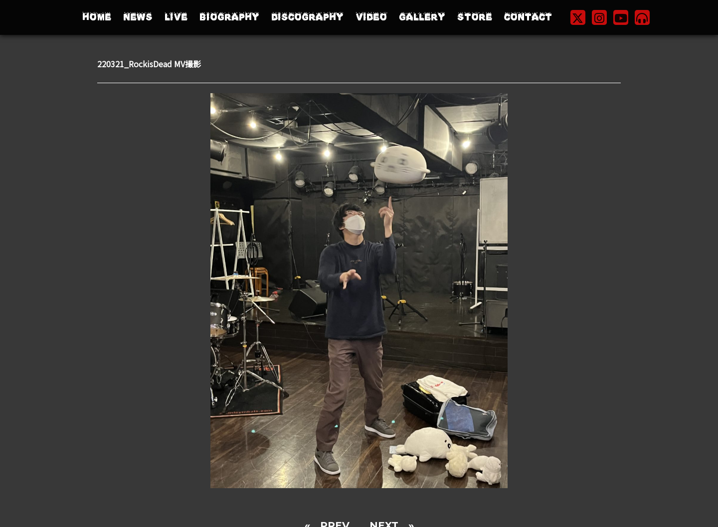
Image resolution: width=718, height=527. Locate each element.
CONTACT (528, 17)
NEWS (138, 17)
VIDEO (371, 17)
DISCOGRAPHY (307, 17)
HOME (96, 17)
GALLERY (422, 17)
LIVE (176, 17)
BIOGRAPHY (229, 17)
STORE (474, 17)
